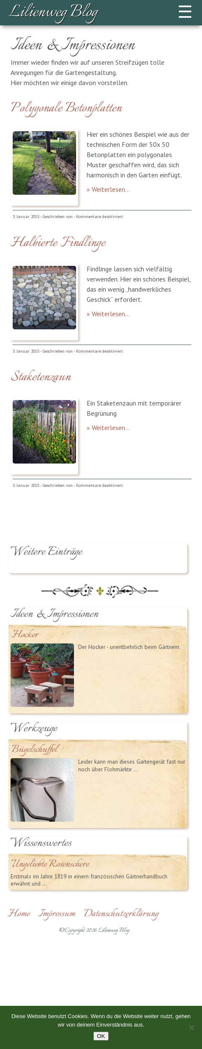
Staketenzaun (41, 377)
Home (19, 914)
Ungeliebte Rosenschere (50, 864)
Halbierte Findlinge (58, 243)
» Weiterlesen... (108, 189)
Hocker (24, 635)
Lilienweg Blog (52, 12)
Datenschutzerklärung (121, 914)
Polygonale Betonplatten (66, 108)
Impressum (56, 914)
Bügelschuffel (34, 750)
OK (101, 1036)
